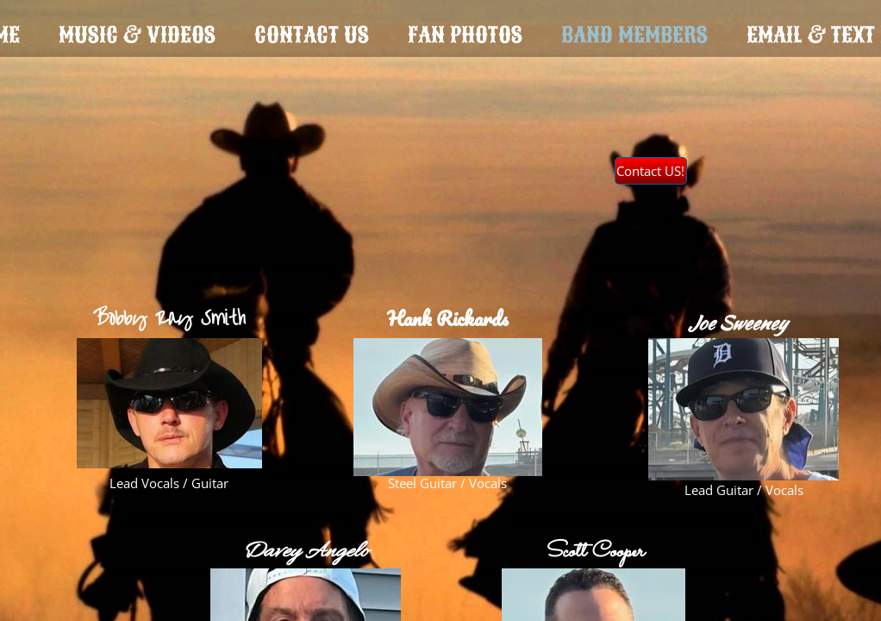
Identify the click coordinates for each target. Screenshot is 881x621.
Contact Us (311, 35)
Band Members (634, 35)
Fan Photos (465, 35)
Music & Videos (137, 35)
